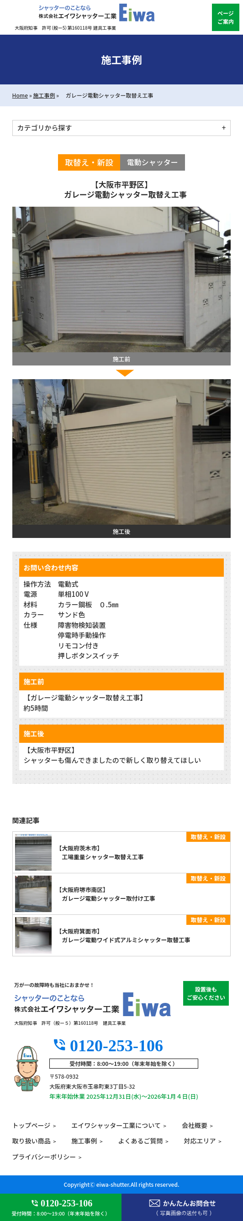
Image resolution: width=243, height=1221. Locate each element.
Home (20, 95)
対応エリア (200, 1140)
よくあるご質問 (140, 1140)
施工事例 (44, 95)
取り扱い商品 (31, 1140)
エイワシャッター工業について (116, 1125)
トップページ (31, 1125)
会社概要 (194, 1125)
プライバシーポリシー (44, 1156)
